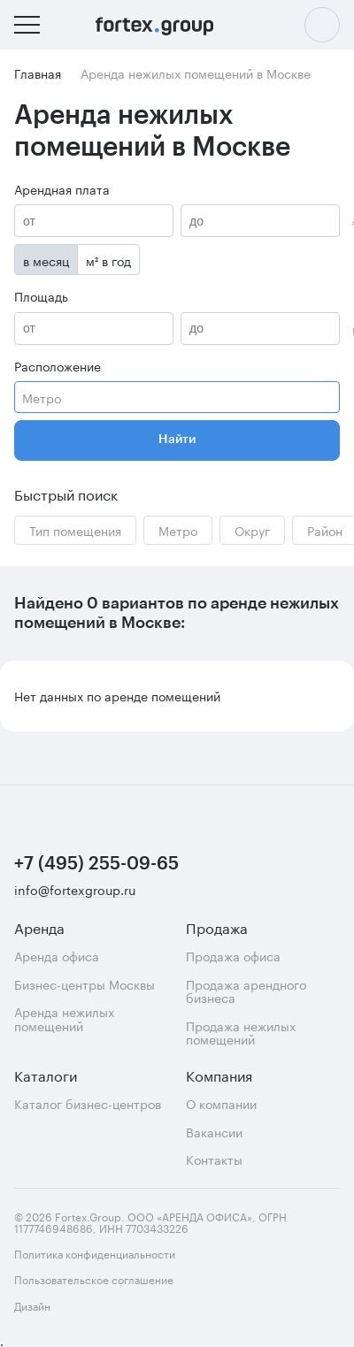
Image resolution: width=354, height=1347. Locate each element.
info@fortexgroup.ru (74, 890)
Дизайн (69, 1305)
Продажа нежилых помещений (241, 1032)
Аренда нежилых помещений (64, 1018)
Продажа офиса (233, 955)
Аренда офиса (56, 955)
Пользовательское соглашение (93, 1278)
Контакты (214, 1159)
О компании (221, 1103)
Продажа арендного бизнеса (246, 991)
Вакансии (214, 1131)
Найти (177, 439)
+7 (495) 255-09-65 (96, 864)
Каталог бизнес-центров (87, 1103)
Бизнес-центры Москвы (84, 984)
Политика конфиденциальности (94, 1253)
